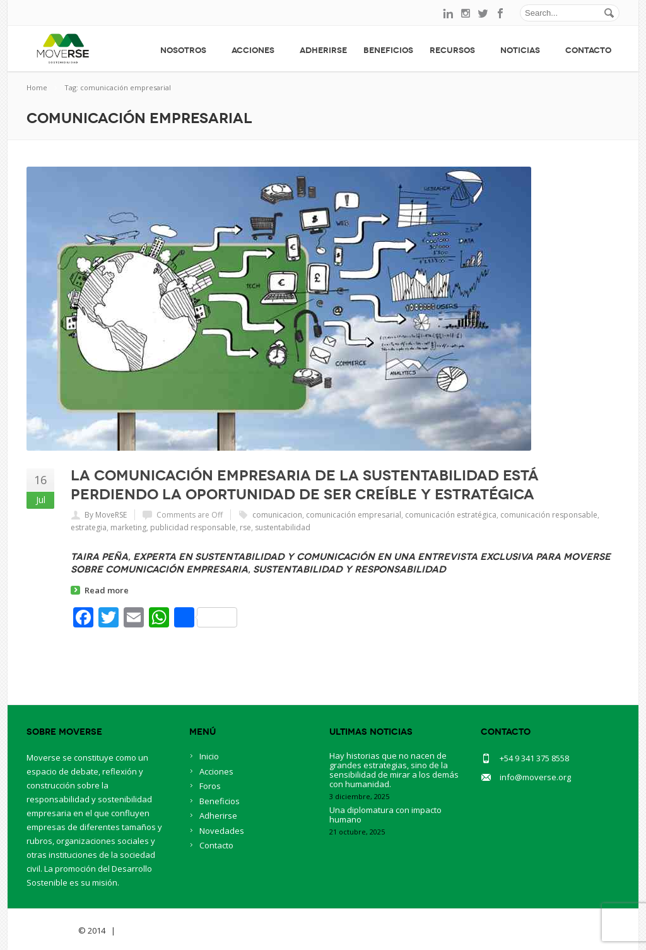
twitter (483, 13)
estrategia (89, 527)
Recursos (457, 50)
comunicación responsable (548, 514)
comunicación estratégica (450, 514)
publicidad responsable (193, 527)
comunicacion (277, 514)
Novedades (221, 830)
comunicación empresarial (353, 514)
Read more (107, 590)
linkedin (448, 13)
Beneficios (388, 50)
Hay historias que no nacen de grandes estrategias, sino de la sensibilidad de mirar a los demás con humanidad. (394, 770)
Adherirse (323, 50)
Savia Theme (51, 930)
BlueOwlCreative (153, 930)
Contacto (588, 50)
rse (245, 527)
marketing (128, 527)
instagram (466, 13)
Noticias (524, 50)
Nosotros (187, 50)
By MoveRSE (106, 514)
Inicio (209, 756)
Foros (210, 786)
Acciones (257, 50)
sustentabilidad (282, 527)
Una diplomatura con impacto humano (385, 814)
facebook (501, 13)
